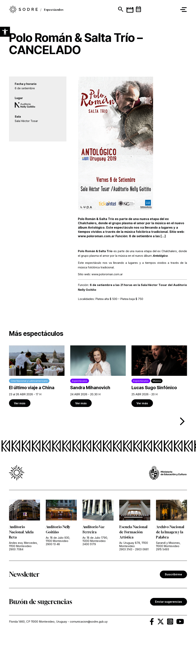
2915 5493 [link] (162, 549)
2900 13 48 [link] (53, 544)
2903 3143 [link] (125, 549)
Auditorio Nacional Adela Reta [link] (21, 532)
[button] (5, 32)
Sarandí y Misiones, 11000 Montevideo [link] (168, 544)
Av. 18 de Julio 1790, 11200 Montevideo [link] (95, 539)
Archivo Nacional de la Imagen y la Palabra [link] (170, 532)
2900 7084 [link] (16, 549)
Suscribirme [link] (173, 574)
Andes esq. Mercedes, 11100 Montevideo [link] (23, 544)
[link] (37, 376)
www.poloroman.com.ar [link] (107, 274)
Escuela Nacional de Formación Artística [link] (133, 532)
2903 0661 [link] (142, 549)
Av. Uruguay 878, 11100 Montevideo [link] (133, 544)
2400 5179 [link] (89, 544)
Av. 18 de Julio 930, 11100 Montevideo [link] (58, 539)
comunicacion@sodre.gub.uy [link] (89, 621)
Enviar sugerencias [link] (168, 601)
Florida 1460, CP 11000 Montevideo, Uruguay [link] (38, 621)
